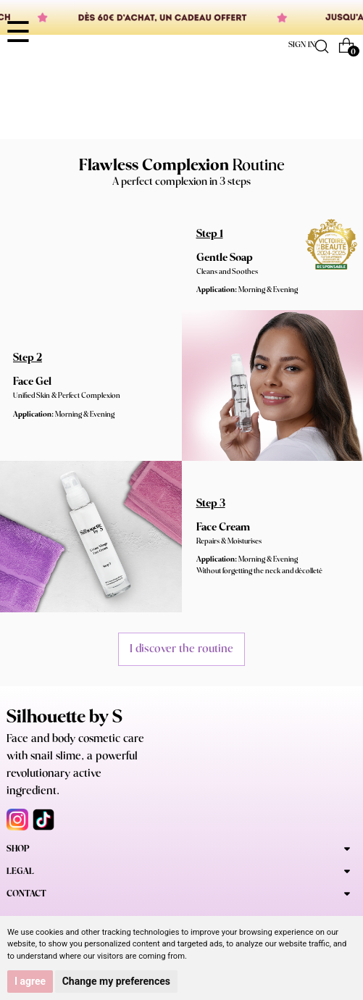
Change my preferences (116, 981)
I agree (30, 981)
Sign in (301, 45)
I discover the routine (181, 649)
